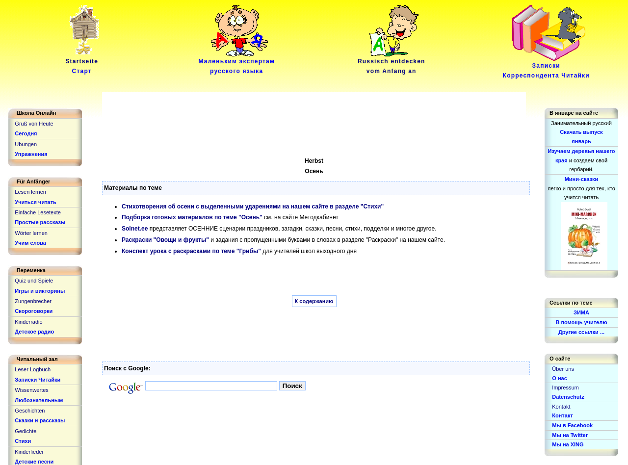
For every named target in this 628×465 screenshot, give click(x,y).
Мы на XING (567, 444)
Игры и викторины (40, 291)
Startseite (83, 63)
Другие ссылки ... (581, 332)
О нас (559, 378)
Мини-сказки (582, 179)
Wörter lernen (31, 233)
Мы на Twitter (570, 435)
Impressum (565, 387)
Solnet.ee (135, 228)
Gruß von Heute (34, 124)
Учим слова (30, 243)
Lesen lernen (30, 192)
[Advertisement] (280, 114)
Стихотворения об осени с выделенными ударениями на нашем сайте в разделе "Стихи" (253, 206)
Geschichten (30, 410)
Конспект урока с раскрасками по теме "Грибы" (191, 251)
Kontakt (561, 407)
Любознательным (39, 400)
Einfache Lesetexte (38, 212)
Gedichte (25, 431)
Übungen (26, 144)
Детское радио (34, 332)
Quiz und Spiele (34, 281)
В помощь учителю (581, 322)
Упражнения (31, 154)
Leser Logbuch (33, 369)
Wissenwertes (31, 390)
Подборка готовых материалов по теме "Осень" (192, 217)
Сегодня (26, 133)
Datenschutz (568, 397)
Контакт (562, 415)
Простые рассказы (40, 222)
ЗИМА (581, 312)
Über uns (563, 369)
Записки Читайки (37, 380)
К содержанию (314, 301)
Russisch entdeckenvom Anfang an (391, 63)
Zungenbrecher (33, 301)
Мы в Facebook (572, 425)
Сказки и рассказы (40, 420)
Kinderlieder (29, 452)
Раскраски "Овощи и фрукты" (165, 239)
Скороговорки (33, 311)
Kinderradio (28, 322)
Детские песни (34, 462)
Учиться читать (35, 202)
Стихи (23, 441)
